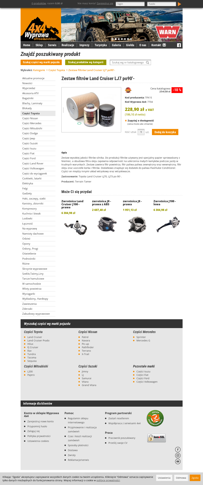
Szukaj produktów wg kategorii (85, 62)
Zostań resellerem (118, 418)
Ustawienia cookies (38, 441)
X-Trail (85, 354)
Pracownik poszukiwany (121, 438)
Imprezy (84, 45)
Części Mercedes (144, 332)
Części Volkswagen (147, 381)
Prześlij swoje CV (117, 442)
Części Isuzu (143, 371)
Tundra (31, 354)
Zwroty (72, 455)
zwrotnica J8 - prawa (132, 202)
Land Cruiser (34, 337)
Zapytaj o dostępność (139, 120)
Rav (29, 350)
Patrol (85, 337)
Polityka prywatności (39, 436)
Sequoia (32, 361)
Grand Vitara (89, 385)
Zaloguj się (33, 431)
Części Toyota (33, 332)
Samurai (86, 378)
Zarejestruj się (105, 3)
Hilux (30, 343)
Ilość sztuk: (131, 132)
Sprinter (141, 337)
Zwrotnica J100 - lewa (164, 202)
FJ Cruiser (32, 347)
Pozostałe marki (144, 366)
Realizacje (68, 45)
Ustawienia (164, 477)
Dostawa (73, 450)
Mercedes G (143, 340)
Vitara (85, 381)
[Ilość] (141, 132)
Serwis (52, 45)
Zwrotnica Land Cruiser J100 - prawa (72, 204)
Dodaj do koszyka (165, 132)
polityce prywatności (108, 480)
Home (26, 45)
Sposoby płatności (78, 445)
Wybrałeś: (27, 70)
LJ (83, 374)
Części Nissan (87, 332)
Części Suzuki (87, 366)
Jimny (85, 371)
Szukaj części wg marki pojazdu (41, 62)
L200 (30, 371)
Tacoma (31, 357)
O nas (142, 45)
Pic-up (85, 343)
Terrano (86, 350)
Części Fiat (142, 374)
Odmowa (181, 477)
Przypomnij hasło (37, 426)
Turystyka (101, 45)
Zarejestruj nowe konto (40, 421)
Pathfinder (88, 347)
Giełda (130, 45)
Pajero (31, 374)
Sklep (39, 45)
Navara (86, 340)
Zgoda (195, 477)
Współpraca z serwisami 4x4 (124, 423)
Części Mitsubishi (36, 366)
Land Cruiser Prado (38, 340)
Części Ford (142, 378)
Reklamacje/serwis (78, 459)
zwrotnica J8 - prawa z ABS (101, 202)
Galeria (116, 45)
